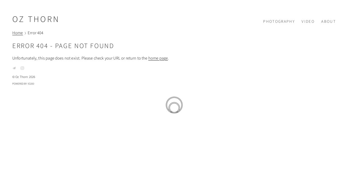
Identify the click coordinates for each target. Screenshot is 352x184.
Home (17, 33)
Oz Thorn (36, 19)
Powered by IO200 (23, 84)
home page (158, 58)
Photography (279, 21)
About (328, 21)
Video (308, 21)
